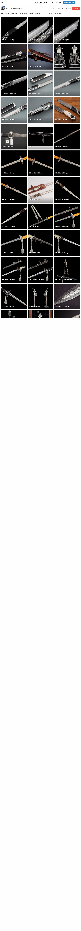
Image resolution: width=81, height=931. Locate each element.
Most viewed (38, 14)
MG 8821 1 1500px (61, 812)
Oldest (31, 14)
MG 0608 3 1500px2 (62, 839)
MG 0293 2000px (61, 546)
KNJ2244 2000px (61, 493)
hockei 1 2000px (61, 66)
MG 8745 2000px (34, 333)
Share (50, 14)
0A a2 (57, 706)
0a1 (30, 732)
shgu (3, 812)
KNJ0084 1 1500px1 (62, 40)
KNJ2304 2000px (61, 386)
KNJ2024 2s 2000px (35, 253)
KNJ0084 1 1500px (35, 40)
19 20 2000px (33, 679)
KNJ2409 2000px (8, 466)
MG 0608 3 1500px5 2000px (38, 546)
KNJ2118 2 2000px (61, 173)
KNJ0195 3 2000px (35, 119)
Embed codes (58, 14)
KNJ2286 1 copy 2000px (63, 279)
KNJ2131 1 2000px (8, 199)
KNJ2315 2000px (34, 386)
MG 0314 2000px (61, 599)
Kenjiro (9, 8)
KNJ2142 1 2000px (35, 173)
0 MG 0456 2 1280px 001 (37, 759)
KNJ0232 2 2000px (35, 93)
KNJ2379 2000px (61, 359)
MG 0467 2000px (61, 519)
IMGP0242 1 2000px (9, 706)
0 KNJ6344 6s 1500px (62, 786)
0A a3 (57, 732)
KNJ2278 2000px (8, 439)
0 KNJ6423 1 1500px (9, 786)
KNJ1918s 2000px (8, 253)
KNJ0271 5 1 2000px (9, 93)
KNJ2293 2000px (34, 413)
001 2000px (6, 573)
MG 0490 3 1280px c (9, 866)
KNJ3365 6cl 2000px (62, 679)
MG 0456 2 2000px (35, 519)
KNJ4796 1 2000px (61, 146)
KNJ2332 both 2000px (36, 279)
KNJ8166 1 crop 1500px (37, 892)
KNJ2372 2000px (8, 359)
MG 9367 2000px (8, 652)
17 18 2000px (6, 519)
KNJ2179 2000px (34, 226)
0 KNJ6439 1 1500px (62, 759)
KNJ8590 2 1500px (35, 866)
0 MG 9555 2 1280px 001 (10, 759)
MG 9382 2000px (34, 652)
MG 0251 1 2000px (8, 546)
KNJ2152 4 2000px (8, 173)
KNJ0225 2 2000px (8, 119)
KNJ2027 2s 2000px (62, 253)
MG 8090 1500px (34, 839)
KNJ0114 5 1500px (8, 40)
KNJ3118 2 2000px (35, 66)
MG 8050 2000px (61, 119)
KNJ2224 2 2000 (7, 66)
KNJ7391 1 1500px (8, 919)
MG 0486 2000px (34, 573)
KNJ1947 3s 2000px (62, 199)
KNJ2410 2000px (34, 439)
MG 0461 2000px (34, 599)
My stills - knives (18, 8)
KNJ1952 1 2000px (8, 226)
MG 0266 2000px (8, 626)
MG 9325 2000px (61, 652)
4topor (4, 732)
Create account (69, 2)
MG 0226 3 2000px (8, 599)
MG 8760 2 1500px (8, 839)
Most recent (23, 14)
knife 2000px (59, 626)
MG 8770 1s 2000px (9, 333)
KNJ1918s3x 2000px (62, 226)
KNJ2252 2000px (8, 493)
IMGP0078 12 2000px (36, 706)
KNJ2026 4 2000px (8, 279)
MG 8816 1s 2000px (62, 306)
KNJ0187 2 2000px (61, 93)
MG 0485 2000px (8, 679)
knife (30, 146)
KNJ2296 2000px (8, 413)
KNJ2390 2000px (61, 439)
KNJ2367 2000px (61, 333)
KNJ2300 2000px (61, 413)
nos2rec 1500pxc (35, 812)
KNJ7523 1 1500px (61, 892)
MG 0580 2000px (61, 573)
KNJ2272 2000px (61, 466)
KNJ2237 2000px (34, 493)
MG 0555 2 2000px (35, 626)
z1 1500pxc (32, 786)
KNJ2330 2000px (8, 306)
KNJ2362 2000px (34, 359)
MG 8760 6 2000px (35, 306)
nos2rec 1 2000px (8, 146)
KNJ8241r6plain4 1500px (64, 866)
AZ (45, 14)
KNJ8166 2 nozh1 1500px (11, 892)
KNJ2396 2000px (34, 466)
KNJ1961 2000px (34, 199)
